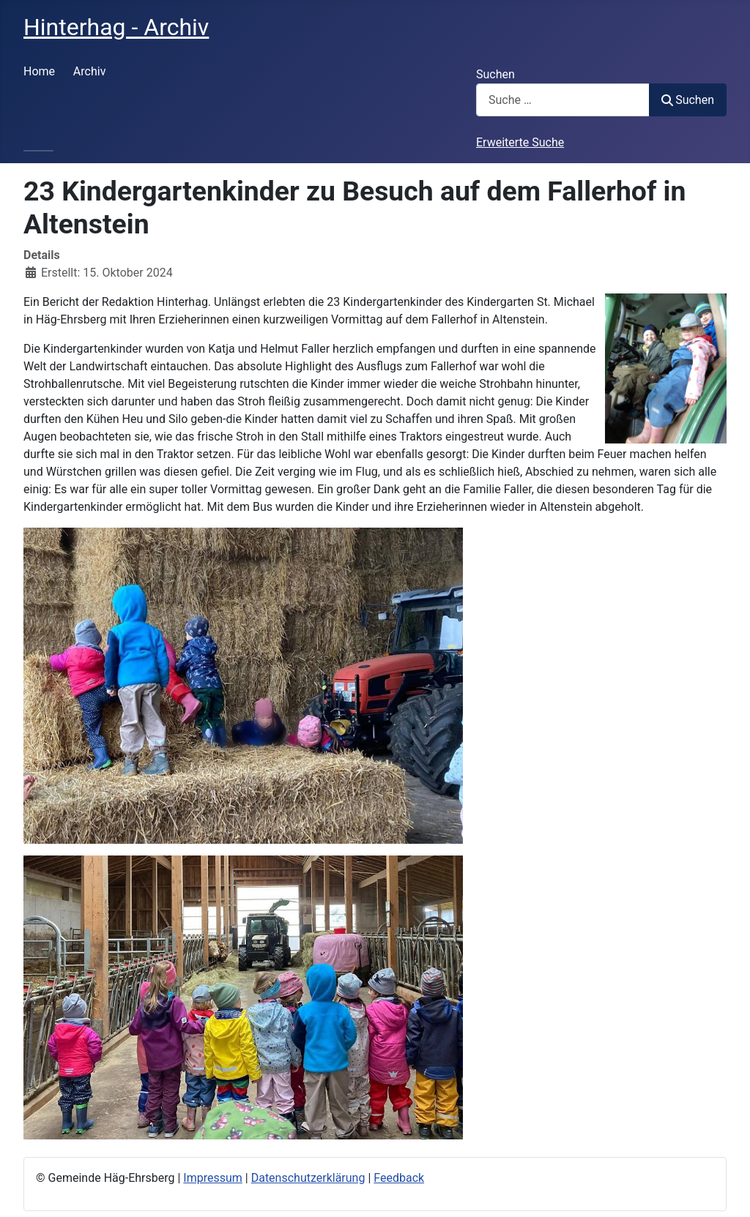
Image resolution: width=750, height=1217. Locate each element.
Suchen (495, 74)
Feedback (399, 1178)
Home (39, 71)
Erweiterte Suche (520, 142)
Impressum (212, 1178)
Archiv (89, 71)
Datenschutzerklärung (308, 1178)
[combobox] (563, 99)
